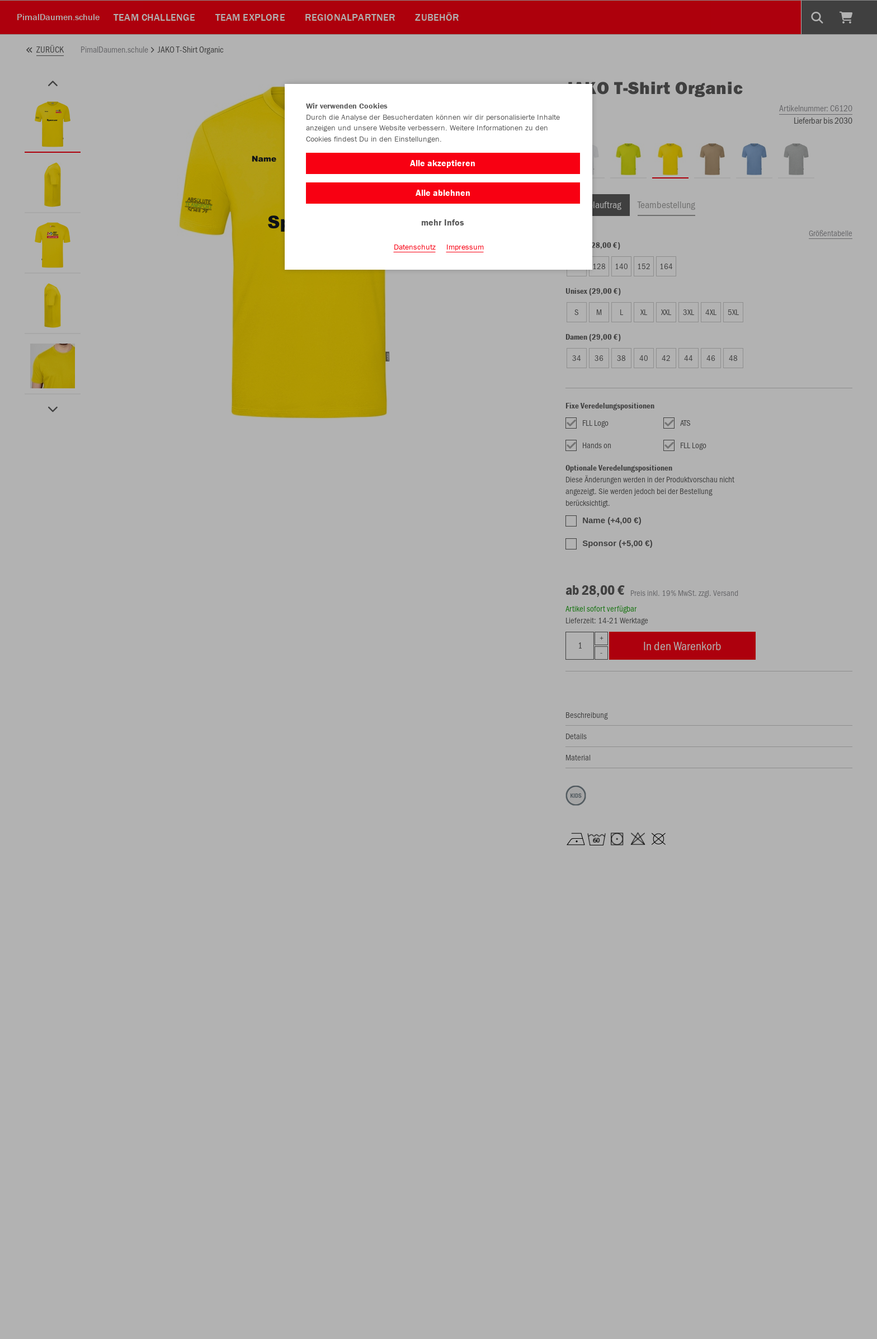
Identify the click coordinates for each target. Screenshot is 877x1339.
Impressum (465, 247)
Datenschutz (415, 247)
